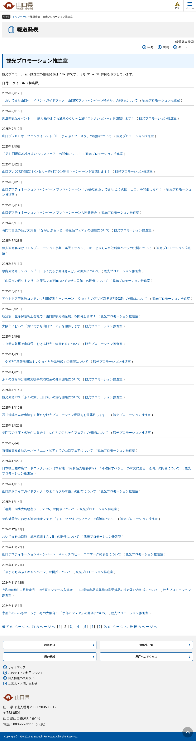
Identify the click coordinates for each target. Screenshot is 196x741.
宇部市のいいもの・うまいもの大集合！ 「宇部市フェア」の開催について (54, 613)
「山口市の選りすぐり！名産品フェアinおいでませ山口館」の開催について (55, 281)
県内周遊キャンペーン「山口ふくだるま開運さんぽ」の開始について (50, 271)
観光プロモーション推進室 (161, 100)
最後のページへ (144, 627)
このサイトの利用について (25, 672)
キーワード (186, 47)
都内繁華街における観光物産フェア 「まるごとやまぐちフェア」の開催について (59, 519)
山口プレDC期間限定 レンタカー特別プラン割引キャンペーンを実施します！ (56, 171)
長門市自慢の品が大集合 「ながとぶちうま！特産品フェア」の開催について (55, 230)
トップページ (20, 16)
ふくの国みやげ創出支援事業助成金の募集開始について (41, 379)
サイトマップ (17, 667)
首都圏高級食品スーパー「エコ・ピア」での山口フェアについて (47, 450)
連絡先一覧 (146, 645)
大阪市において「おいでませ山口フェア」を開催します (41, 326)
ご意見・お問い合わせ (22, 683)
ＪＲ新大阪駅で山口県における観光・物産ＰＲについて (41, 344)
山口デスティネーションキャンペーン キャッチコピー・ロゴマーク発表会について (61, 554)
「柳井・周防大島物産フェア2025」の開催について (38, 509)
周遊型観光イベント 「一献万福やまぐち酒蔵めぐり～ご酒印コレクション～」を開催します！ (68, 118)
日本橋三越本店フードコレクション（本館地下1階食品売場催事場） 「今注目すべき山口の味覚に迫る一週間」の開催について (91, 468)
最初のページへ (16, 627)
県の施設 (49, 656)
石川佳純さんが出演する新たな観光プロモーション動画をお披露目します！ (55, 415)
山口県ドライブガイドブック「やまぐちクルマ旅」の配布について (49, 491)
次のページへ (116, 627)
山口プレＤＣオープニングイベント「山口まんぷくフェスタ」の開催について (57, 136)
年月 (150, 47)
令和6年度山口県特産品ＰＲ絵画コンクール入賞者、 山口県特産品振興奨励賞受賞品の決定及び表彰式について (80, 590)
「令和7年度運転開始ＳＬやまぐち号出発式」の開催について (45, 361)
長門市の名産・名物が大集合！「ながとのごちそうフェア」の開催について (55, 432)
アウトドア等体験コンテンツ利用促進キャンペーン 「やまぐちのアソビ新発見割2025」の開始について (75, 298)
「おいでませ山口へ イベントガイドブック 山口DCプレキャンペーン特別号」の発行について (70, 100)
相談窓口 (49, 645)
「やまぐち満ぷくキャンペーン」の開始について (36, 572)
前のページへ (44, 627)
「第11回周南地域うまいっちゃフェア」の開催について (41, 154)
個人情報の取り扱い (21, 678)
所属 (166, 47)
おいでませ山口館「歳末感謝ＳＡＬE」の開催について (40, 536)
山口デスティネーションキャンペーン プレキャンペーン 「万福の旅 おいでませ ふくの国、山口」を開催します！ (82, 189)
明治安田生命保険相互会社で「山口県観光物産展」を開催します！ (49, 316)
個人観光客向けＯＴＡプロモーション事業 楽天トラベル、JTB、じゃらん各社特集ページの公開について (77, 248)
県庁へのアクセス (146, 656)
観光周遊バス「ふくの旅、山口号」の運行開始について (41, 397)
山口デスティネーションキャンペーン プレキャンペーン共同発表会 (49, 212)
